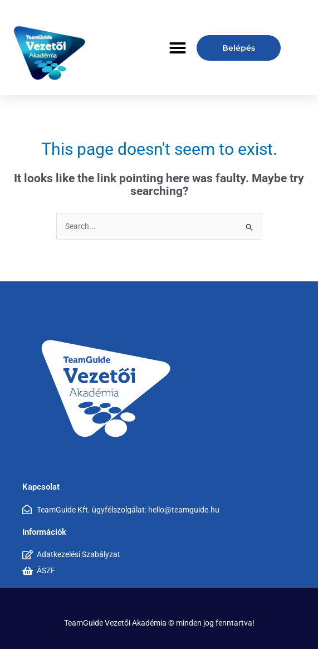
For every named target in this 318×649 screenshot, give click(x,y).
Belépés (238, 48)
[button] (177, 48)
